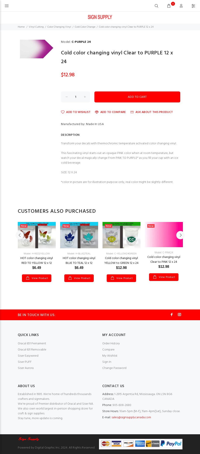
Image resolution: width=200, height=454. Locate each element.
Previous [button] (20, 235)
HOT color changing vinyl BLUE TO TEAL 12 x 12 (79, 261)
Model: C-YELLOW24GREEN (121, 254)
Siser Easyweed (28, 355)
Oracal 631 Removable (32, 349)
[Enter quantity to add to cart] (75, 96)
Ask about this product (151, 112)
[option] (37, 247)
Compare (108, 349)
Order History (111, 343)
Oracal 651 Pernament (32, 343)
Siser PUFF (25, 362)
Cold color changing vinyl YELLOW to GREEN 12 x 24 (121, 261)
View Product (39, 278)
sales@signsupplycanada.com (131, 417)
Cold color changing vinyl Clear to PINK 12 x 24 (163, 260)
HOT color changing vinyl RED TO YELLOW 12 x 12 (36, 261)
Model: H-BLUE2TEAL (79, 254)
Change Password (114, 368)
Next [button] (180, 235)
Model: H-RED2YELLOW (37, 254)
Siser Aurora (26, 368)
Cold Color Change (85, 27)
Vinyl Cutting (36, 27)
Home (21, 27)
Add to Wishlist (75, 112)
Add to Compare (110, 112)
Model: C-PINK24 (164, 252)
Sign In (106, 362)
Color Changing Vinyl (59, 27)
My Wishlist (109, 355)
